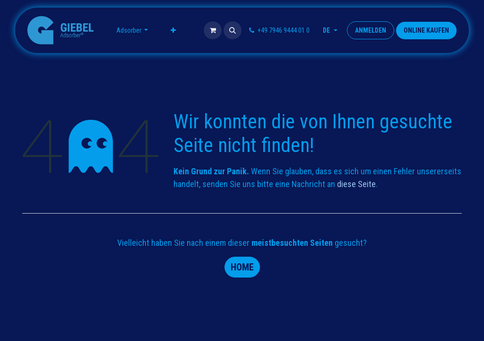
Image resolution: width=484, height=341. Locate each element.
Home (242, 267)
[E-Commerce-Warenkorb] (213, 30)
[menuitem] (132, 30)
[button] (233, 30)
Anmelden (370, 30)
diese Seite (356, 184)
